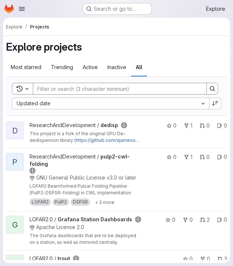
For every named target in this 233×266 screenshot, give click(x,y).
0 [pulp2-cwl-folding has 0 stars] (172, 157)
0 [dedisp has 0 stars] (172, 125)
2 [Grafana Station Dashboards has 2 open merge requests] (205, 219)
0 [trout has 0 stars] (188, 259)
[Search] (116, 88)
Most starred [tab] (26, 67)
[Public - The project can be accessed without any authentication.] (124, 125)
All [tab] (139, 67)
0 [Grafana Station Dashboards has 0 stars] (170, 219)
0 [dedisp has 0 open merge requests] (205, 125)
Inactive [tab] (116, 67)
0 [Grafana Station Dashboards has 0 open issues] (222, 219)
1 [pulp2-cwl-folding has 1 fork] (188, 157)
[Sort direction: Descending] (215, 103)
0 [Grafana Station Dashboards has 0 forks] (188, 219)
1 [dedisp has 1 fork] (188, 125)
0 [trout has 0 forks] (205, 259)
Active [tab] (90, 67)
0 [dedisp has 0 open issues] (222, 125)
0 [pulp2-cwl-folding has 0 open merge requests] (205, 157)
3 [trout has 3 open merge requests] (222, 259)
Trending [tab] (62, 67)
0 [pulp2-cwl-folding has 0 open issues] (222, 157)
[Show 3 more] (105, 202)
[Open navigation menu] (22, 9)
